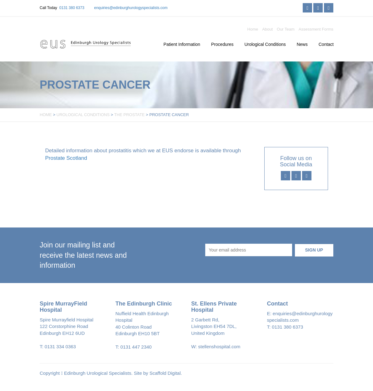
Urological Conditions (265, 44)
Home (252, 29)
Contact (326, 44)
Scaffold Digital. (166, 373)
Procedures (222, 44)
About (267, 29)
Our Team (286, 29)
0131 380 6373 (71, 8)
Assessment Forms (316, 29)
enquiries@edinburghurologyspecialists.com (130, 8)
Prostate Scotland (66, 158)
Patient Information (181, 44)
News (302, 44)
